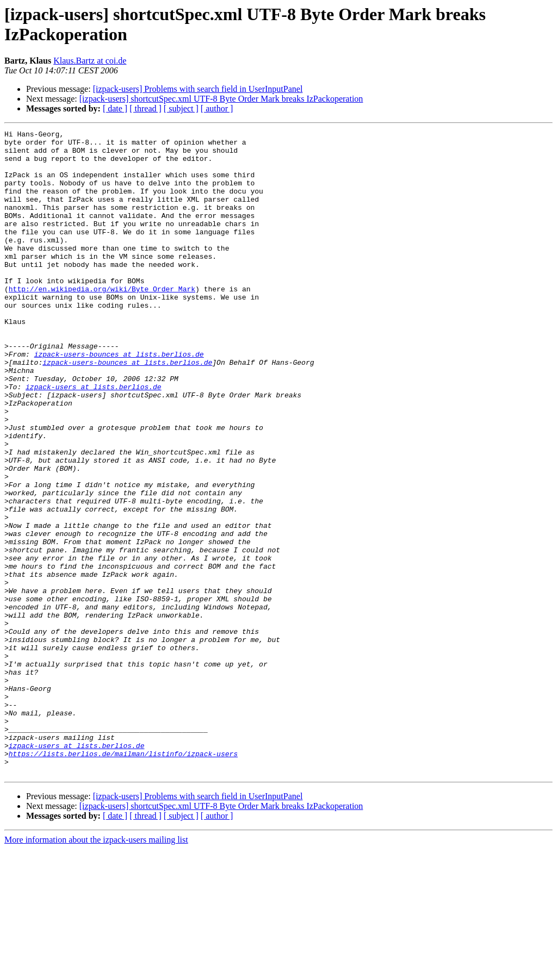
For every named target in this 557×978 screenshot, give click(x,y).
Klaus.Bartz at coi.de (89, 60)
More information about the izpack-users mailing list (96, 968)
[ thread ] (145, 108)
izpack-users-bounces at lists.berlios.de (119, 399)
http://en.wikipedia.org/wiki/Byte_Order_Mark (102, 321)
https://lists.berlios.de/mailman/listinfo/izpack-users (123, 879)
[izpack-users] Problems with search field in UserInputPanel (198, 89)
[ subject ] (181, 108)
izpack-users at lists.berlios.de (94, 439)
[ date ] (115, 108)
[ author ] (217, 108)
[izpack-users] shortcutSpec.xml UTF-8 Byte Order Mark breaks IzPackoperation (221, 98)
